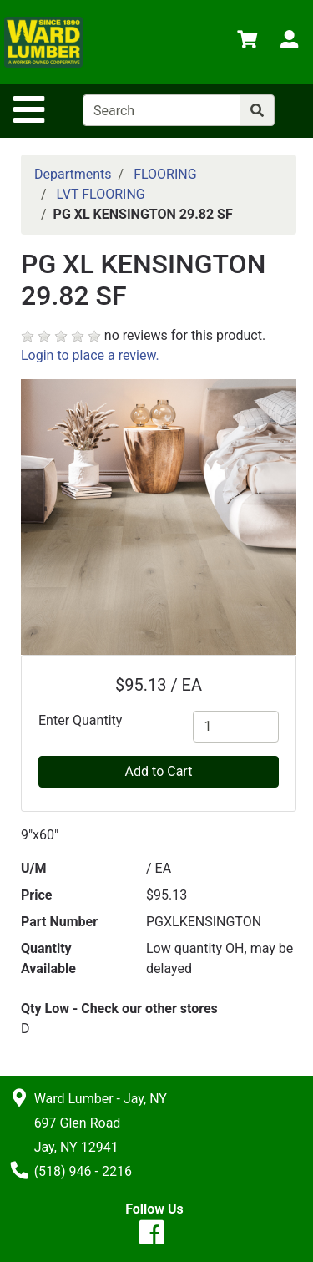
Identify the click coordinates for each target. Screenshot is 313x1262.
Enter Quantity (80, 720)
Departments (73, 174)
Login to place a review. (90, 355)
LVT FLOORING (101, 194)
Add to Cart (159, 771)
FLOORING (165, 174)
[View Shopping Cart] (247, 42)
